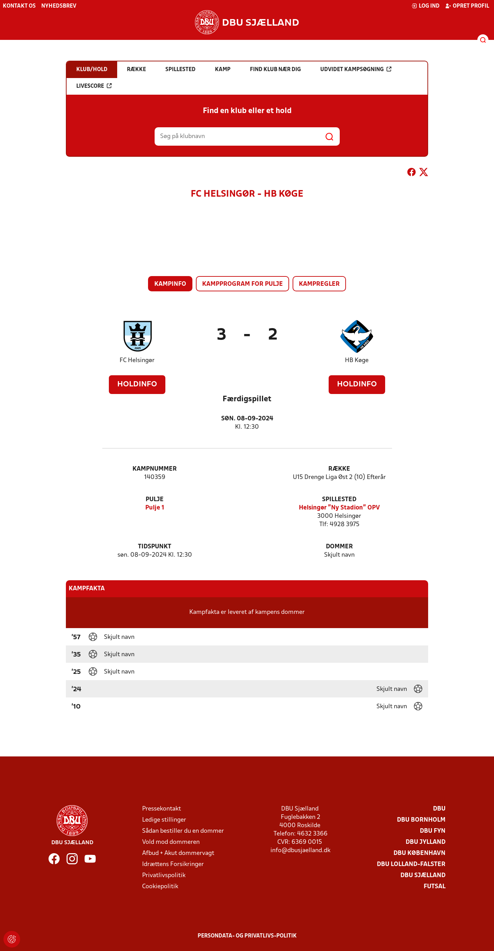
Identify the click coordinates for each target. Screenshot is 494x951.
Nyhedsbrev (58, 6)
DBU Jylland (425, 842)
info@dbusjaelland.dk (300, 851)
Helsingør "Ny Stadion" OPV (339, 508)
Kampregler (319, 284)
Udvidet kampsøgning (355, 69)
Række (339, 469)
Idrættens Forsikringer (173, 864)
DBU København (419, 853)
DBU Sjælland (422, 876)
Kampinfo (170, 284)
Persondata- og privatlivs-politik (247, 936)
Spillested (339, 500)
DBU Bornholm (421, 820)
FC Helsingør (137, 360)
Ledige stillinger (164, 820)
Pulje (155, 500)
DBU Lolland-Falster (411, 864)
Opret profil (467, 6)
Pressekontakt (161, 809)
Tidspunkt (154, 547)
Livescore (94, 86)
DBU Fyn (432, 831)
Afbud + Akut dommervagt (178, 853)
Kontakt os (19, 6)
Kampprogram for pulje (242, 284)
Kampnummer (154, 469)
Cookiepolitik (160, 887)
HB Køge (357, 360)
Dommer (339, 547)
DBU (439, 809)
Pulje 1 (154, 508)
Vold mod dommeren (171, 842)
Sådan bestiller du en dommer (183, 831)
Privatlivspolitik (163, 876)
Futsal (434, 887)
